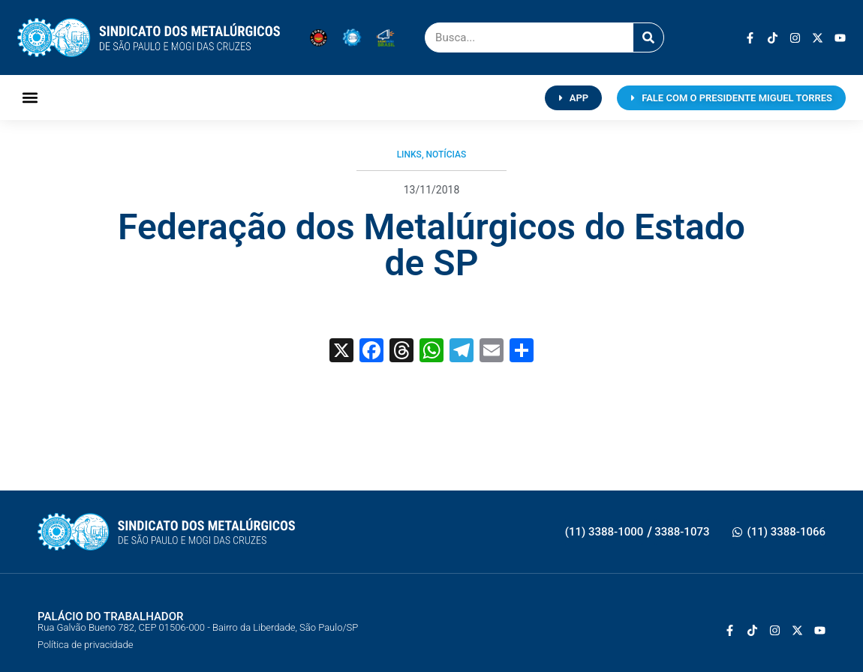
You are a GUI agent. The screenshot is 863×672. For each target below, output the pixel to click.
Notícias (446, 154)
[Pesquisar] (648, 37)
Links (409, 154)
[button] (29, 98)
